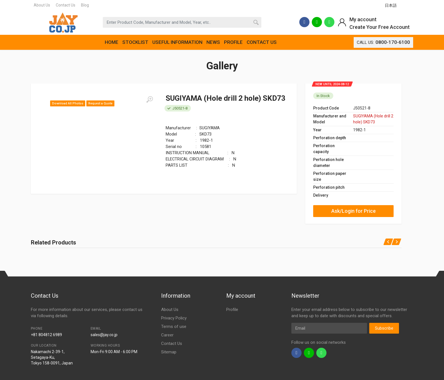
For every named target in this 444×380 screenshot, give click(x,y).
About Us (42, 5)
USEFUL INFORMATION (177, 42)
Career (167, 335)
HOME (111, 42)
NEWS (213, 42)
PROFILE (233, 42)
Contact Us (65, 5)
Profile (232, 309)
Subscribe (384, 328)
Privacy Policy (174, 318)
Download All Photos (67, 103)
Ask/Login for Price (353, 211)
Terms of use (173, 326)
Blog (85, 5)
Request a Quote (100, 103)
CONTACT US (262, 42)
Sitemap (168, 352)
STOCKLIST (135, 42)
